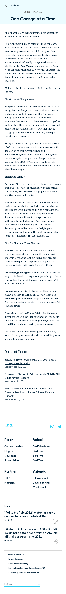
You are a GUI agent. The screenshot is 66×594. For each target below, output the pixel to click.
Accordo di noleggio (16, 554)
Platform (9, 482)
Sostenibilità (11, 460)
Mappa (8, 451)
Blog (11, 506)
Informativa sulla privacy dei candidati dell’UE (26, 568)
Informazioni (40, 478)
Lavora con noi (41, 482)
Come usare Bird (14, 446)
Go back (15, 5)
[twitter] (60, 427)
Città (7, 478)
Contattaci (39, 487)
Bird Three (39, 451)
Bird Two (38, 455)
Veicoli (38, 439)
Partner (10, 471)
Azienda (39, 471)
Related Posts (16, 352)
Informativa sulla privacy (18, 563)
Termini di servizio (15, 559)
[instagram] (52, 427)
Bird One (38, 460)
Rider (8, 439)
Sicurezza (10, 455)
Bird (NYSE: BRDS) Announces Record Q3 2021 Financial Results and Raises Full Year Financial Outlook (30, 392)
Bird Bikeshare (41, 446)
